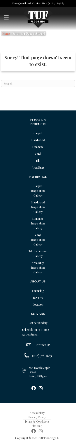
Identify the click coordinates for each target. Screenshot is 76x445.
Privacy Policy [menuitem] (37, 417)
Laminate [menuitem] (38, 147)
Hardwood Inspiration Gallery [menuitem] (38, 207)
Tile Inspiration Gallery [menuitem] (38, 253)
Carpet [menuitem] (37, 133)
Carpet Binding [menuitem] (38, 323)
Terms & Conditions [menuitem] (37, 421)
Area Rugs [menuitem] (38, 167)
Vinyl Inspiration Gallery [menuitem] (38, 239)
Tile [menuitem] (38, 161)
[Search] (38, 83)
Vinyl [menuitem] (38, 154)
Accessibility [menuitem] (37, 413)
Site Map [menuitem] (37, 426)
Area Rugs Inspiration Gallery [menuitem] (38, 267)
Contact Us (42, 345)
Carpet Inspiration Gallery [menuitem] (38, 190)
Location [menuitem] (38, 304)
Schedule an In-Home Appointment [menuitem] (35, 332)
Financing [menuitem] (38, 291)
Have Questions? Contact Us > (29, 3)
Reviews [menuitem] (38, 298)
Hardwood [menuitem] (38, 140)
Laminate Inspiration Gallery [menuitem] (38, 223)
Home (6, 33)
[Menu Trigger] (6, 17)
